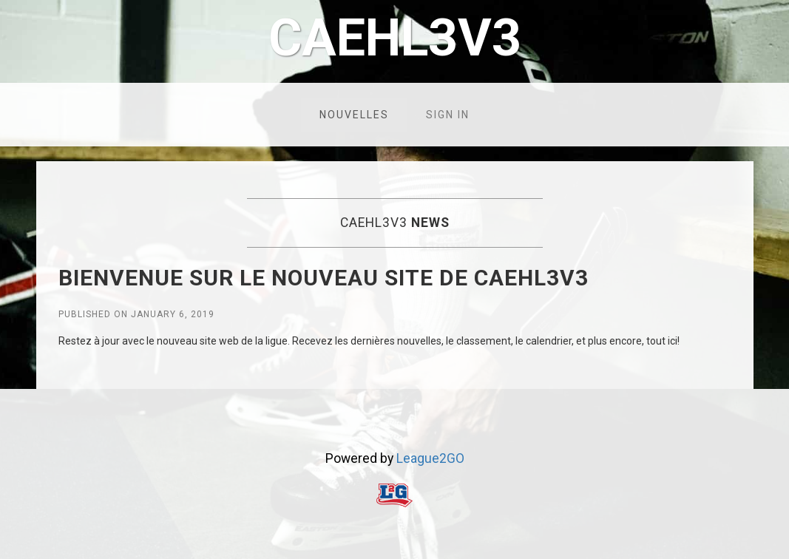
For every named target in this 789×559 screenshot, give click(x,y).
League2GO (430, 458)
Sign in (448, 115)
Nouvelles (354, 115)
